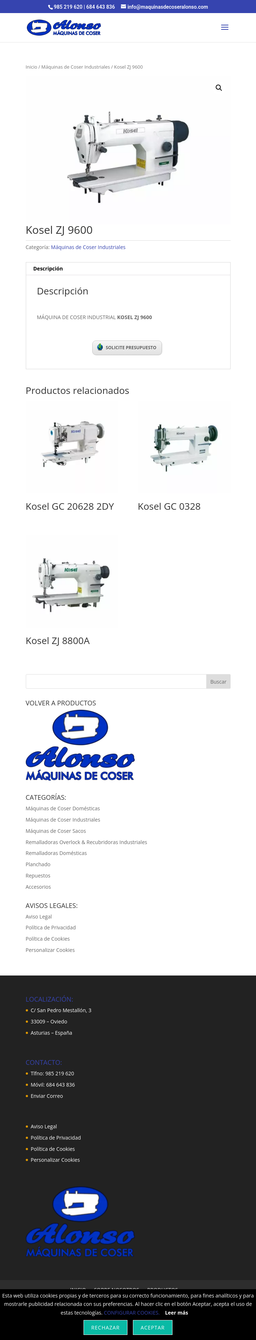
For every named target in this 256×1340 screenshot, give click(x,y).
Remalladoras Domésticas (56, 853)
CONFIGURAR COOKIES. (132, 1312)
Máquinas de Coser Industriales (75, 67)
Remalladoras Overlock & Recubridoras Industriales (86, 842)
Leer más (176, 1312)
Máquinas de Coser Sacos (56, 830)
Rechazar (105, 1327)
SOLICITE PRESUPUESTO (127, 347)
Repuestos (38, 875)
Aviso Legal (39, 916)
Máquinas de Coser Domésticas (63, 808)
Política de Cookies (48, 938)
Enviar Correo (47, 1095)
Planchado (38, 864)
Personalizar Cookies (50, 949)
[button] (218, 87)
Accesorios (38, 886)
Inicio (31, 67)
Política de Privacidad (51, 927)
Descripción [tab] (48, 268)
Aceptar (152, 1327)
